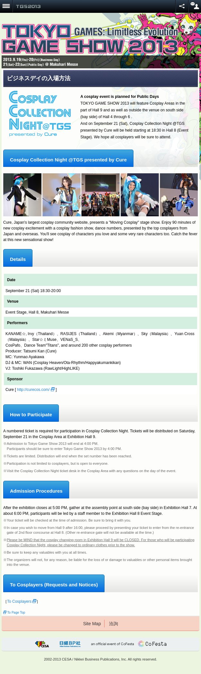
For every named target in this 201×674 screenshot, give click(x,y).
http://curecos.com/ (36, 389)
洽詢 (113, 623)
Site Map (92, 623)
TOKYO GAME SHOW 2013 (28, 6)
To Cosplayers (21, 601)
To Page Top (14, 612)
